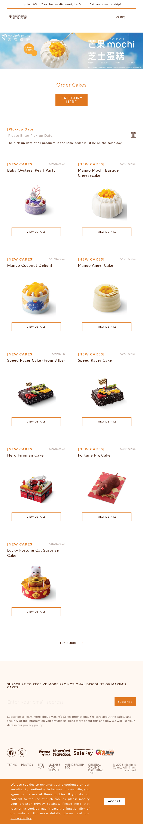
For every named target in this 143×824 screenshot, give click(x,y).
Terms (12, 764)
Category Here (71, 100)
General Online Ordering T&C (96, 769)
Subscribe (125, 701)
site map (41, 766)
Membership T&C (74, 766)
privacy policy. (33, 725)
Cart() (120, 17)
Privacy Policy (20, 818)
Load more (71, 643)
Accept (114, 801)
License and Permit (54, 767)
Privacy (27, 764)
